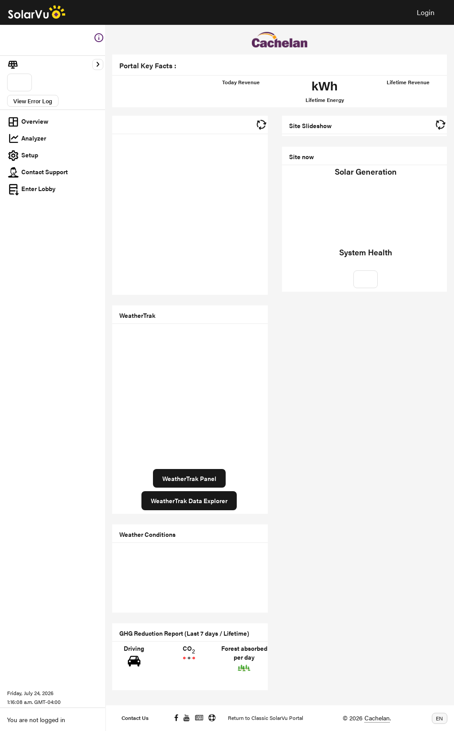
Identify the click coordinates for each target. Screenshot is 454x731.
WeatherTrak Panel (189, 478)
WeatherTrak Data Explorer (189, 500)
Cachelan (377, 717)
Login (425, 12)
